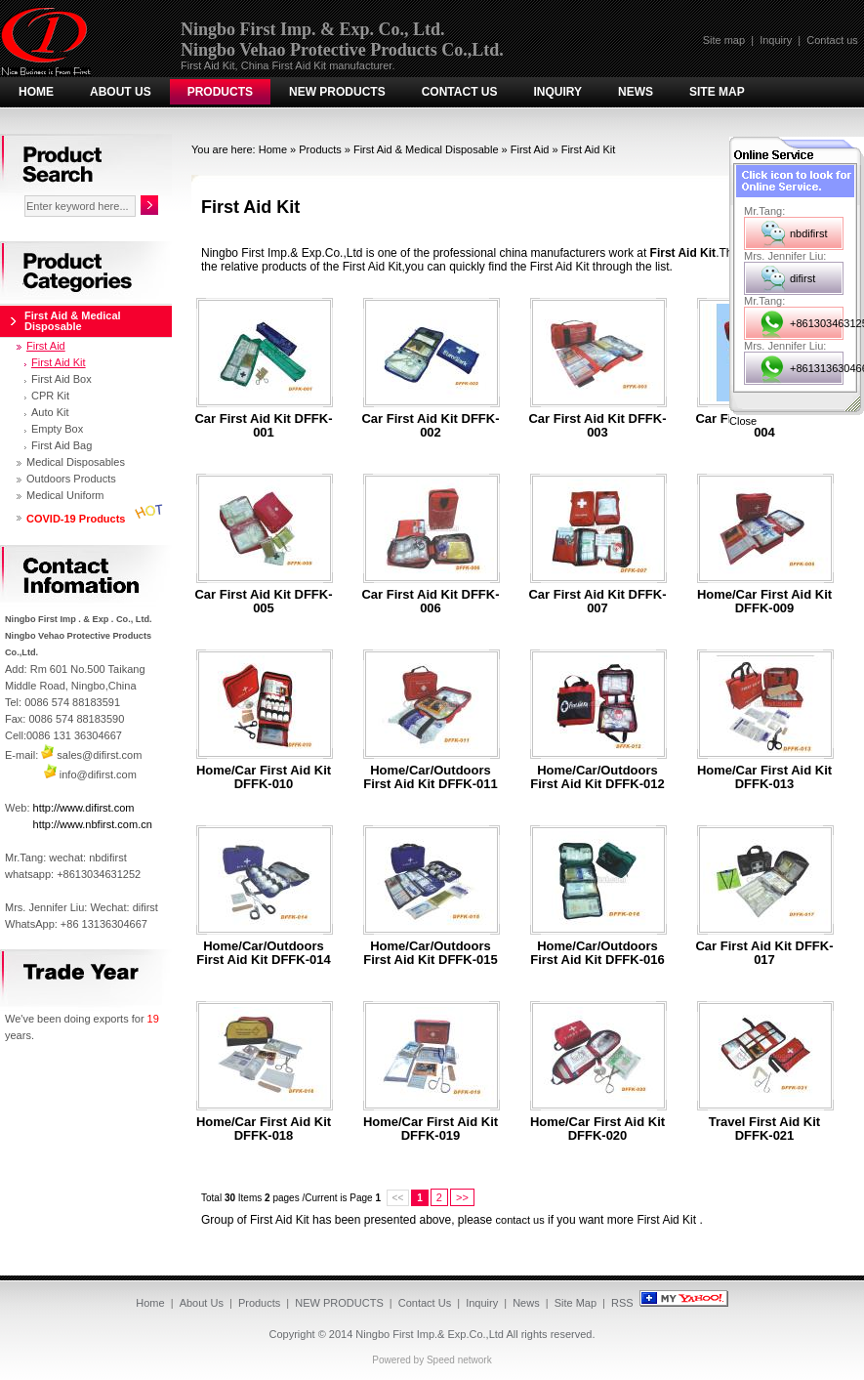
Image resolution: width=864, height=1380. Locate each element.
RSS (622, 1303)
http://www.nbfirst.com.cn (92, 824)
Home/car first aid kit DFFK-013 (764, 777)
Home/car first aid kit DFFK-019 (430, 1129)
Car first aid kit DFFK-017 (764, 953)
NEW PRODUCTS (337, 92)
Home (36, 92)
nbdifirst (809, 233)
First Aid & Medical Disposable (426, 149)
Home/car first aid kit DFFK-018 (263, 1129)
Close (743, 421)
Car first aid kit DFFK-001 (263, 425)
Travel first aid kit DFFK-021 (764, 1129)
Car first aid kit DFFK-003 (597, 425)
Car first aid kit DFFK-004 (764, 425)
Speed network (459, 1360)
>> (462, 1197)
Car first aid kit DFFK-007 (597, 601)
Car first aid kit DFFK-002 (430, 425)
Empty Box (57, 429)
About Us (120, 92)
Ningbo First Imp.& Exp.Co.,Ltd (429, 1334)
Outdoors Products (71, 478)
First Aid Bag (61, 445)
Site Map (717, 92)
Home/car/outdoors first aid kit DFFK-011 (430, 777)
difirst (802, 278)
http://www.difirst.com (84, 808)
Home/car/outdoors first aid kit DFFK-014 (263, 953)
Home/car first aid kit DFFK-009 (764, 601)
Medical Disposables (75, 462)
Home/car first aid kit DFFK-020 (597, 1129)
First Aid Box (61, 379)
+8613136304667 (816, 368)
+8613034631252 (816, 323)
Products (220, 92)
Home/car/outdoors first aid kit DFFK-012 (597, 777)
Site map (724, 40)
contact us (520, 1220)
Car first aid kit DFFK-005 (263, 601)
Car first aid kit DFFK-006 (430, 601)
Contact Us (460, 92)
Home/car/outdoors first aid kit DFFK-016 (597, 953)
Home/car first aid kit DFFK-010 (263, 777)
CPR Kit (50, 395)
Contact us (832, 40)
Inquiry (776, 40)
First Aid (530, 149)
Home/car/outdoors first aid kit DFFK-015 (430, 953)
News (635, 92)
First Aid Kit (588, 149)
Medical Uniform (64, 495)
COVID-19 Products (75, 518)
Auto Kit (50, 412)
